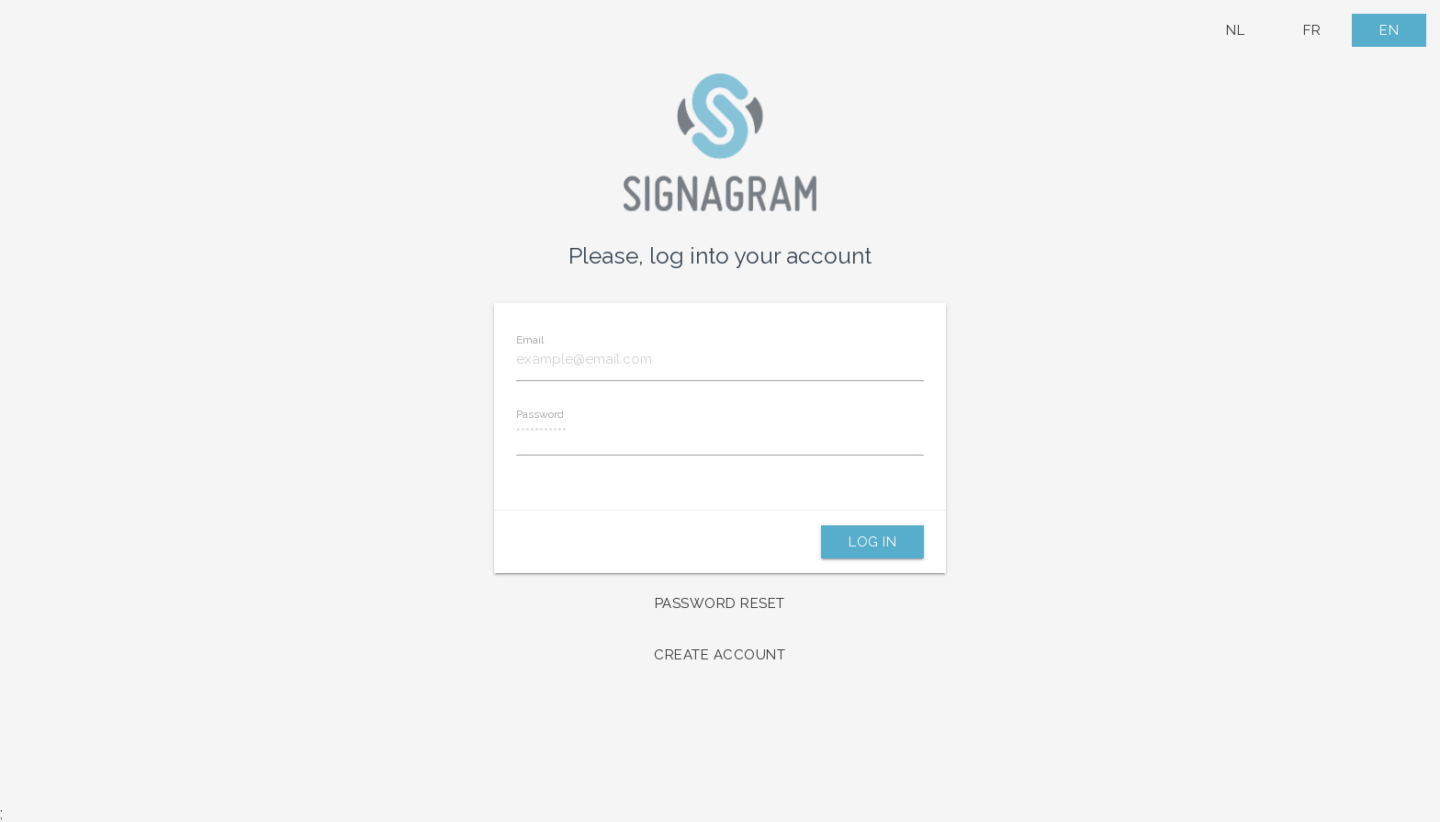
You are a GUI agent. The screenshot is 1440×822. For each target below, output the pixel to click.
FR (1312, 30)
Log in (872, 542)
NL (1235, 30)
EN (1389, 30)
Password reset (720, 603)
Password (540, 414)
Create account (719, 655)
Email (530, 339)
